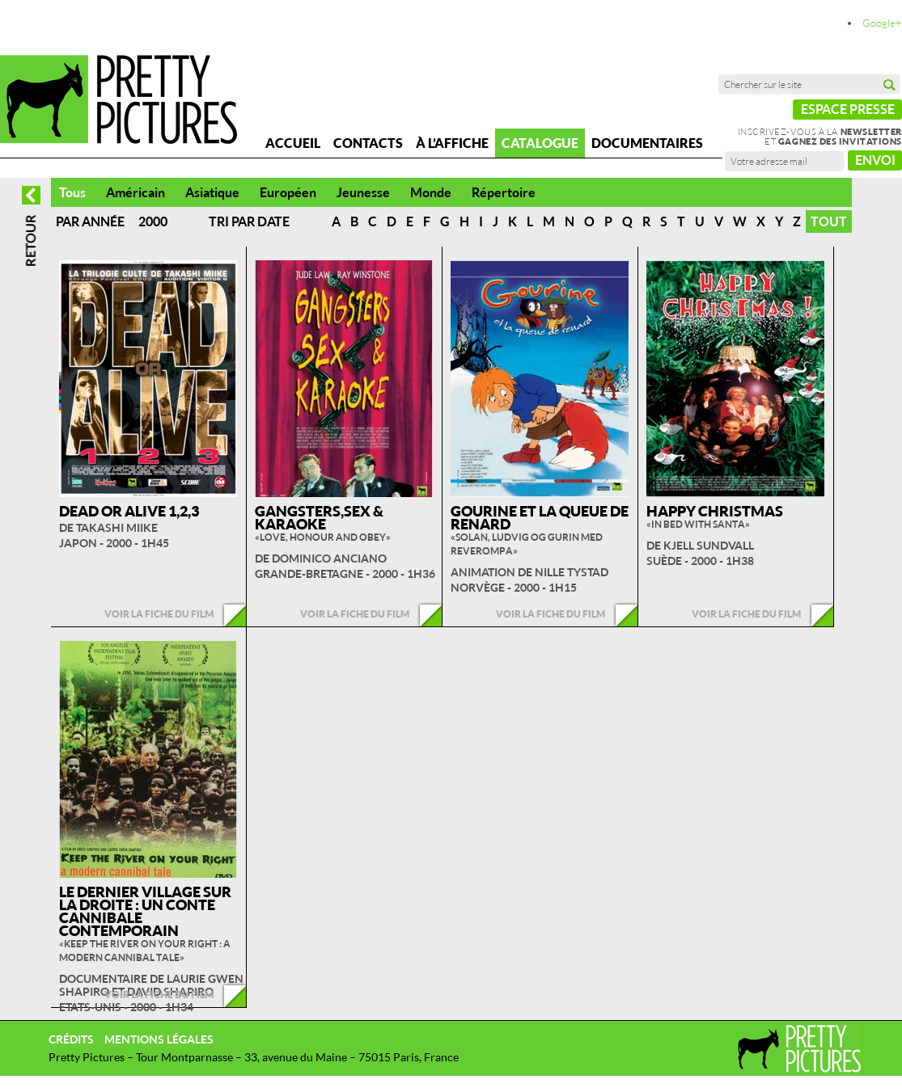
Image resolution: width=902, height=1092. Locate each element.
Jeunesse (363, 192)
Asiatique (212, 192)
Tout (829, 221)
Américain (135, 192)
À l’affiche (452, 143)
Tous (72, 192)
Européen (288, 192)
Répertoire (504, 192)
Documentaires (647, 143)
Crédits (71, 1039)
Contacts (368, 143)
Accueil (292, 143)
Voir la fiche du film (159, 614)
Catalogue (540, 143)
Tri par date (249, 221)
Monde (430, 192)
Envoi (875, 160)
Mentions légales (159, 1039)
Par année (90, 221)
